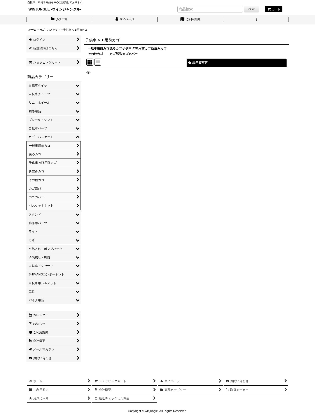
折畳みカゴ (158, 48)
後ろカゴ (116, 48)
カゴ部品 (116, 54)
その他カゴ (95, 54)
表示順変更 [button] (198, 62)
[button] (256, 19)
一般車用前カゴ (98, 48)
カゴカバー (130, 54)
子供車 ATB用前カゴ (136, 48)
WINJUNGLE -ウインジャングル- (54, 9)
